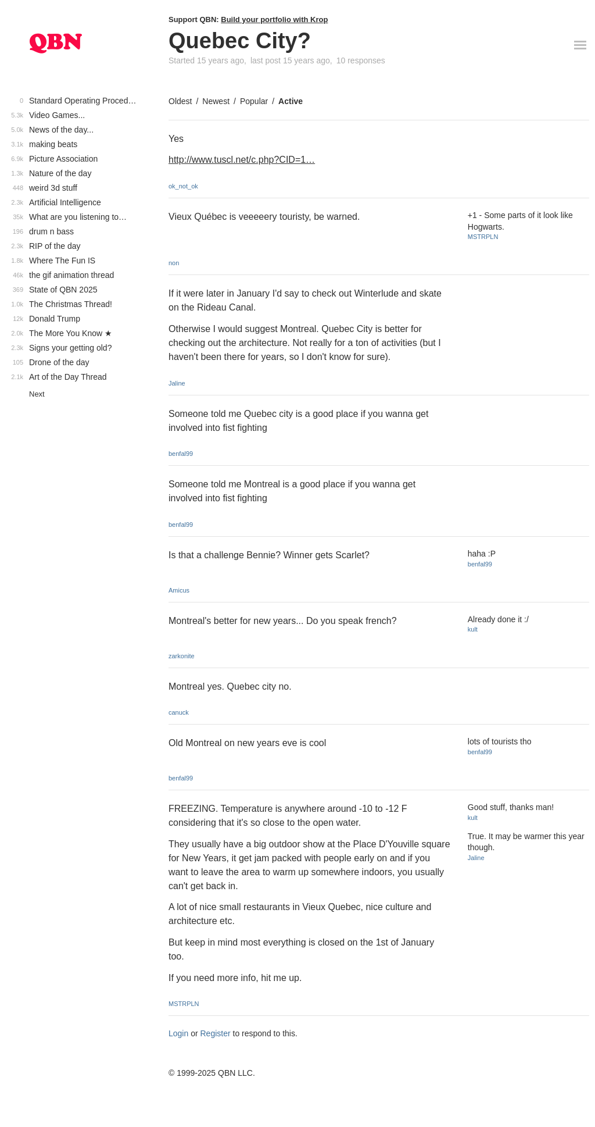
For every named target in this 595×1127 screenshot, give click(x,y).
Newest (216, 101)
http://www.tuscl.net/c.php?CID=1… (242, 160)
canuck (179, 712)
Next (37, 394)
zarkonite (182, 655)
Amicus (179, 590)
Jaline (177, 383)
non (174, 262)
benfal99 (181, 453)
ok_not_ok (183, 186)
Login (178, 1033)
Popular (254, 101)
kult (473, 629)
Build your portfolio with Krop (274, 19)
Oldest (180, 101)
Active (290, 101)
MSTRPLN (483, 236)
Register (215, 1033)
